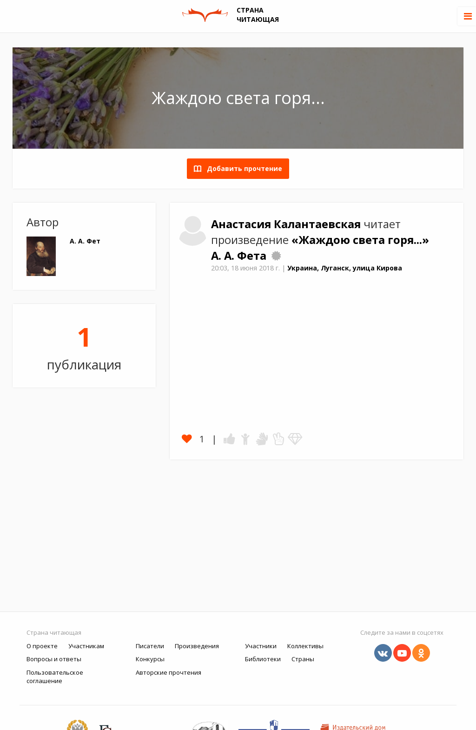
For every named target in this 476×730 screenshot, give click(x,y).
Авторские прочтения (168, 672)
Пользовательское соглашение (54, 676)
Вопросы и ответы (53, 659)
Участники (261, 646)
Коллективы (305, 646)
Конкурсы (150, 659)
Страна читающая (53, 632)
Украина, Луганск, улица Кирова (344, 267)
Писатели (150, 646)
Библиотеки (263, 659)
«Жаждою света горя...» (360, 239)
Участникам (86, 646)
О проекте (42, 646)
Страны (302, 659)
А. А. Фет (85, 241)
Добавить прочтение (241, 168)
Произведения (197, 646)
